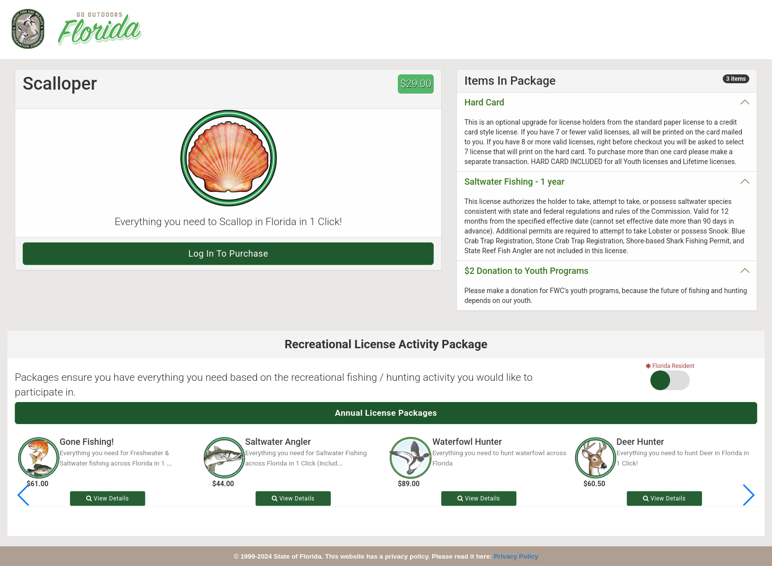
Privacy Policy (516, 556)
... (169, 463)
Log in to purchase (228, 253)
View (107, 499)
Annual (386, 413)
